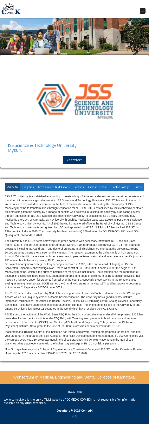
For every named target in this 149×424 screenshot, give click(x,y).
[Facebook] (76, 416)
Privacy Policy (74, 392)
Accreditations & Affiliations (54, 187)
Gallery (138, 187)
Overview (12, 187)
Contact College (120, 187)
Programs (28, 187)
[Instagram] (73, 416)
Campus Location (97, 187)
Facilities (79, 187)
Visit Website (74, 160)
